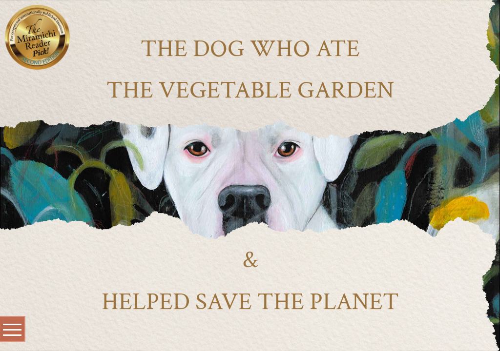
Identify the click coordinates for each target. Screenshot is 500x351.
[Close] (61, 12)
